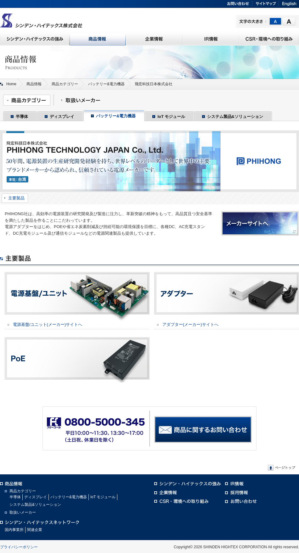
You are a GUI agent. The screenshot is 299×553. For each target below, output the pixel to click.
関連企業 (34, 530)
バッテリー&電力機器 (106, 84)
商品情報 (34, 84)
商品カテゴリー (65, 84)
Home (11, 84)
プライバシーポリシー (19, 547)
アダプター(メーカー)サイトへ (190, 324)
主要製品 (16, 198)
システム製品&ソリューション (235, 116)
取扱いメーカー (22, 512)
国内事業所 (14, 530)
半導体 (22, 116)
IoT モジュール (171, 116)
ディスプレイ (62, 116)
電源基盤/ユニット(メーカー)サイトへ (47, 324)
